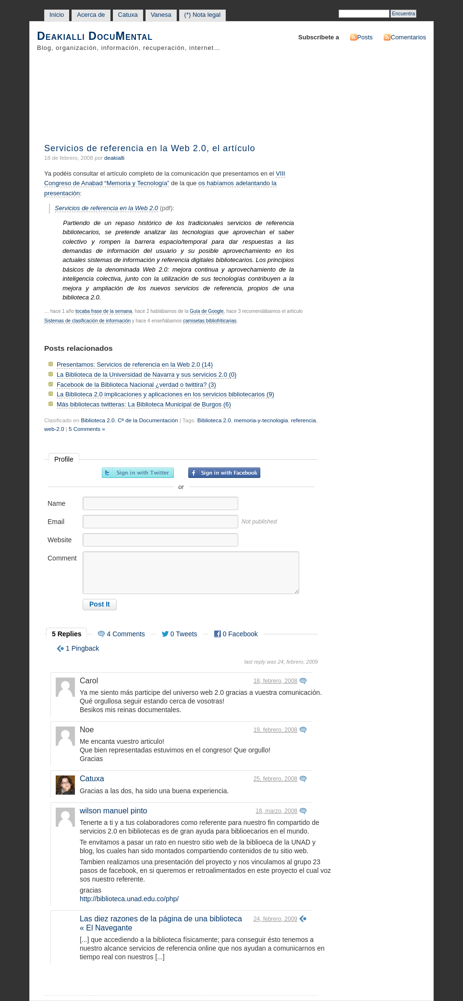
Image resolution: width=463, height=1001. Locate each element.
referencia (303, 420)
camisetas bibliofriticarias (209, 320)
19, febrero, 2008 (275, 730)
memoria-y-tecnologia (261, 420)
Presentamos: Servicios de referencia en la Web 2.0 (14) (135, 364)
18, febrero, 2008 (275, 681)
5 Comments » (87, 429)
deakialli (114, 158)
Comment (62, 558)
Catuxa (128, 14)
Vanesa (161, 14)
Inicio (56, 14)
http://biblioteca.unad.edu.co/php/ (129, 899)
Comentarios (408, 37)
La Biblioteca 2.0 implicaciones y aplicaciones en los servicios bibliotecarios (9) (165, 394)
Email (56, 521)
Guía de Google (207, 311)
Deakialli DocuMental (95, 36)
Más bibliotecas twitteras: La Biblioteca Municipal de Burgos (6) (144, 404)
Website (60, 540)
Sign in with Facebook (224, 472)
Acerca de (91, 14)
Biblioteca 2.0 (97, 420)
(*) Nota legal (202, 14)
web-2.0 (54, 429)
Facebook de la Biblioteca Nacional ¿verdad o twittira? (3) (136, 384)
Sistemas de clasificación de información (87, 320)
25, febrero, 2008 (275, 778)
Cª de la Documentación (148, 420)
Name (56, 503)
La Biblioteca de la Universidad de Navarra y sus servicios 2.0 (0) (146, 374)
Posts (365, 37)
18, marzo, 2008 (276, 811)
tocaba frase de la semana (103, 311)
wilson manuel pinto (113, 811)
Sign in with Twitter (138, 472)
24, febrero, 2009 (275, 919)
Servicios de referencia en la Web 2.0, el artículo (150, 148)
